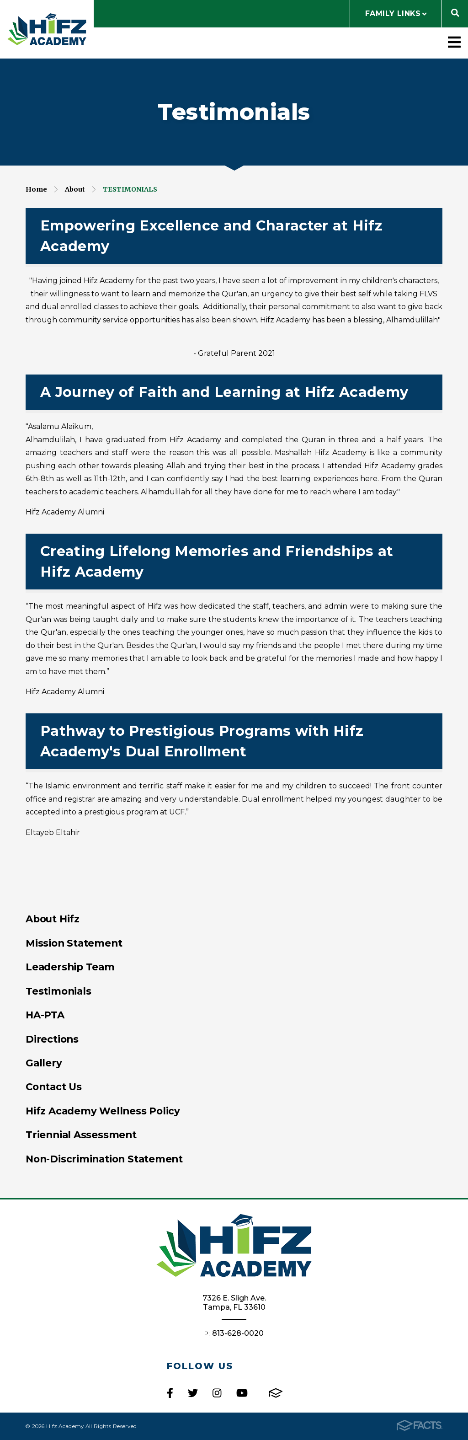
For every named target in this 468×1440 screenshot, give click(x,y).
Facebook (170, 1393)
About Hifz (53, 919)
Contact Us (54, 1086)
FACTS (276, 1393)
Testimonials (130, 189)
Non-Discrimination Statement (104, 1159)
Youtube (242, 1393)
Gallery (44, 1063)
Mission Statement (74, 943)
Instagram (217, 1393)
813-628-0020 (238, 1333)
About (75, 189)
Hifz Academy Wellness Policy (103, 1111)
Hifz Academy (47, 29)
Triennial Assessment (81, 1134)
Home (36, 189)
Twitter (193, 1393)
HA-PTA (45, 1015)
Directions (52, 1039)
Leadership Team (70, 967)
